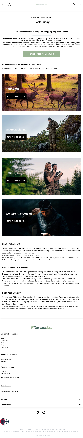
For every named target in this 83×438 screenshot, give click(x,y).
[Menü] (3, 5)
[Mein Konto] (9, 5)
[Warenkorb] (79, 5)
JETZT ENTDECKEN (16, 96)
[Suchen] (74, 5)
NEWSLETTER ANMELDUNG (41, 54)
